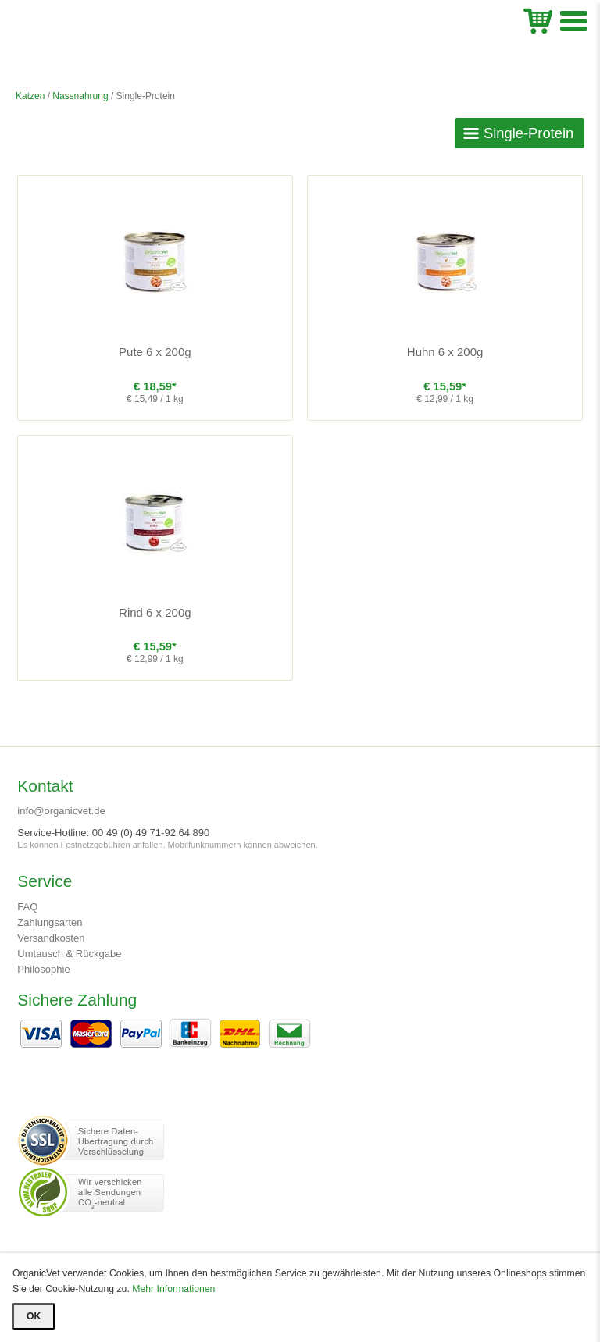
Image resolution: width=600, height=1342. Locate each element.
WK (537, 19)
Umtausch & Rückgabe (69, 953)
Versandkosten (50, 938)
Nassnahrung (80, 96)
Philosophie (43, 969)
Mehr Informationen (173, 1288)
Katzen (30, 96)
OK (34, 1316)
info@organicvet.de (61, 811)
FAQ (27, 907)
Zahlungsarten (49, 922)
